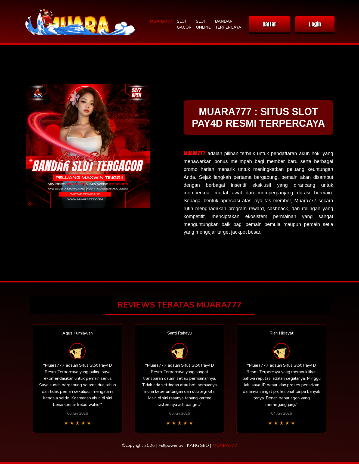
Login (315, 24)
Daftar (269, 24)
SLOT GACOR (184, 24)
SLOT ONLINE (203, 24)
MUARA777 (161, 21)
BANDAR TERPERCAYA (228, 24)
